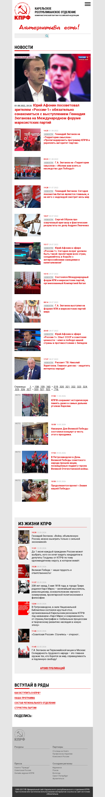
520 (36, 389)
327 (28, 389)
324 (85, 386)
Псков (55, 770)
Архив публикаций (52, 668)
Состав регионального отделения (34, 702)
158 (36, 386)
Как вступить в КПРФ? (27, 692)
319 (56, 386)
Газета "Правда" (22, 767)
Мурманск (57, 767)
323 (79, 386)
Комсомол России (61, 756)
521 (42, 389)
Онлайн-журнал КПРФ (24, 773)
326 (23, 389)
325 (17, 389)
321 (67, 386)
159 (42, 386)
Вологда (56, 773)
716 (56, 389)
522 (48, 389)
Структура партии (25, 707)
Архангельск (58, 778)
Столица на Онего (61, 751)
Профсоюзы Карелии (62, 754)
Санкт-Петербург (60, 776)
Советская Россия (22, 770)
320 (61, 386)
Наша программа (24, 698)
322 (73, 386)
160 (48, 386)
